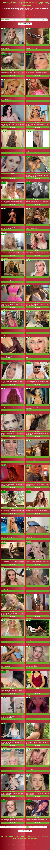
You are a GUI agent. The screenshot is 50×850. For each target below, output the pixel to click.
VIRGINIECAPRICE (30, 104)
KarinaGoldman (29, 618)
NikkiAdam (28, 309)
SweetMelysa (28, 515)
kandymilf (28, 181)
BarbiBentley (3, 515)
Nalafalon (28, 644)
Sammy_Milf (28, 386)
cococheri (28, 52)
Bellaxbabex (28, 695)
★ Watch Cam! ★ (12, 50)
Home (20, 23)
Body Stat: (12, 70)
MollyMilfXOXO (4, 361)
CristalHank (3, 206)
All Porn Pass (30, 15)
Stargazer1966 (29, 464)
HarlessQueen (4, 155)
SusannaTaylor (4, 104)
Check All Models (5, 19)
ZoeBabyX (28, 284)
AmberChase (3, 773)
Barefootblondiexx (5, 335)
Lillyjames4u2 (4, 232)
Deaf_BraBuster (4, 258)
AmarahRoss (3, 695)
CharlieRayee (4, 26)
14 (35, 19)
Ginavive (27, 567)
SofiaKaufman (4, 541)
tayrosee (2, 567)
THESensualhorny (5, 618)
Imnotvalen (3, 490)
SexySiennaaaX (4, 129)
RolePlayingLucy (4, 593)
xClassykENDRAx (30, 26)
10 (25, 19)
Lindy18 (2, 438)
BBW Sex (24, 15)
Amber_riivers (4, 722)
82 (43, 19)
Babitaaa (27, 747)
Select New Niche (27, 23)
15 (38, 19)
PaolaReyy (28, 438)
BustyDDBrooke (4, 413)
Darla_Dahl (28, 335)
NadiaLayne (28, 232)
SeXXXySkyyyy (4, 181)
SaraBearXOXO (4, 747)
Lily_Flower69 (29, 773)
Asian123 (28, 593)
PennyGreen (3, 799)
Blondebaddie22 (4, 284)
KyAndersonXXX (4, 77)
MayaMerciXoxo (4, 644)
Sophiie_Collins (29, 722)
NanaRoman (28, 155)
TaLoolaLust (3, 464)
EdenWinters (28, 490)
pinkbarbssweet (4, 386)
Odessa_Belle (29, 799)
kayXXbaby (3, 52)
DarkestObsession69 (30, 129)
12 (30, 19)
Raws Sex (10, 15)
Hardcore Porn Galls (38, 15)
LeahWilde (28, 361)
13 (33, 19)
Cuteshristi (28, 670)
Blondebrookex (29, 77)
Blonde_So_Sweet (5, 670)
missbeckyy (28, 541)
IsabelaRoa (28, 206)
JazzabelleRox (4, 309)
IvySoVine (28, 258)
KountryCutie (29, 413)
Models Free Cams (17, 15)
